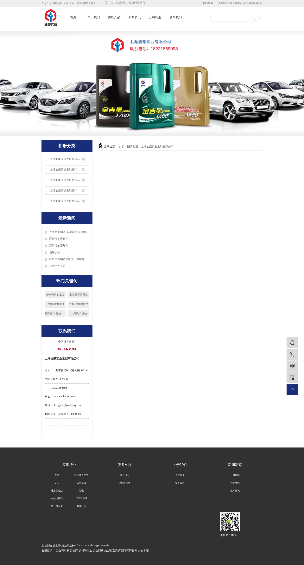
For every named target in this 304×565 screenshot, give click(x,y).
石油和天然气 (81, 475)
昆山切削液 (62, 550)
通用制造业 (57, 490)
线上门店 (124, 475)
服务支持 (124, 465)
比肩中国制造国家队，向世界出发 (69, 259)
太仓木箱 (143, 550)
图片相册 (132, 146)
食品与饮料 (57, 498)
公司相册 (155, 17)
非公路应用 (57, 506)
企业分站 (46, 3)
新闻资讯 (134, 17)
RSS (66, 3)
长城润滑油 (85, 550)
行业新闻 (235, 482)
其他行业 (81, 506)
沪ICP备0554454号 (99, 545)
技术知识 (235, 490)
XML (72, 3)
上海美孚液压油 (224, 3)
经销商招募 (124, 482)
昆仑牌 (74, 550)
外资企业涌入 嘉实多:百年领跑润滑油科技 (69, 232)
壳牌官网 (131, 550)
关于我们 (93, 17)
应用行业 (69, 465)
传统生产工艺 (57, 266)
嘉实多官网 (119, 550)
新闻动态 (235, 465)
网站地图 (57, 3)
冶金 (81, 490)
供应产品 (114, 17)
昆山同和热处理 (102, 550)
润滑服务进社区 (58, 238)
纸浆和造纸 (81, 498)
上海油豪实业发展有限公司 (66, 159)
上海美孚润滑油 (254, 3)
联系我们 (175, 17)
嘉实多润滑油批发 (55, 313)
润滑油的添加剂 (58, 245)
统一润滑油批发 (55, 294)
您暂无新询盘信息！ (87, 3)
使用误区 (54, 252)
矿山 (56, 482)
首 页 (121, 146)
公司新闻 (235, 475)
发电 (56, 475)
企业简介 (179, 475)
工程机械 (81, 482)
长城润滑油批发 (78, 304)
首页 (73, 17)
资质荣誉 (179, 482)
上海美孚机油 (239, 3)
